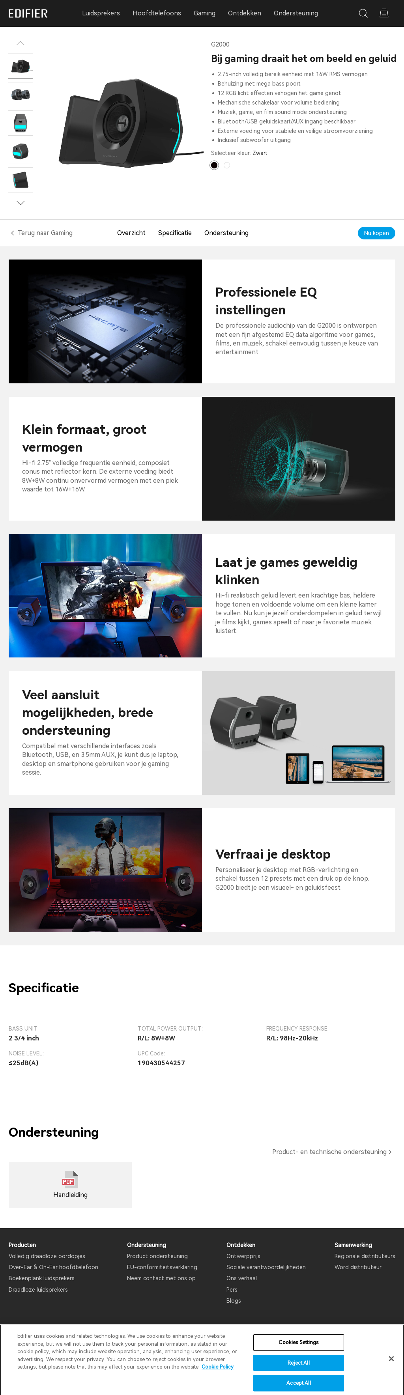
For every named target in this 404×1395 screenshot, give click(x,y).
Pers (232, 1290)
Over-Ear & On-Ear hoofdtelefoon (53, 1267)
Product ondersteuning (157, 1256)
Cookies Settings (298, 1348)
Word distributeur (358, 1267)
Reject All (298, 1369)
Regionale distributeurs (365, 1256)
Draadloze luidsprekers (38, 1290)
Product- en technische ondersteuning (329, 1152)
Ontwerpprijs (243, 1256)
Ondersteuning (296, 13)
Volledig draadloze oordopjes (47, 1256)
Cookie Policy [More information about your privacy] (218, 1373)
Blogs (233, 1301)
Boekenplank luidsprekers (42, 1278)
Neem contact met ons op (161, 1278)
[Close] (391, 1365)
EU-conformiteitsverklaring (162, 1267)
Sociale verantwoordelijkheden (266, 1267)
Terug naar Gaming (45, 233)
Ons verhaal (241, 1278)
